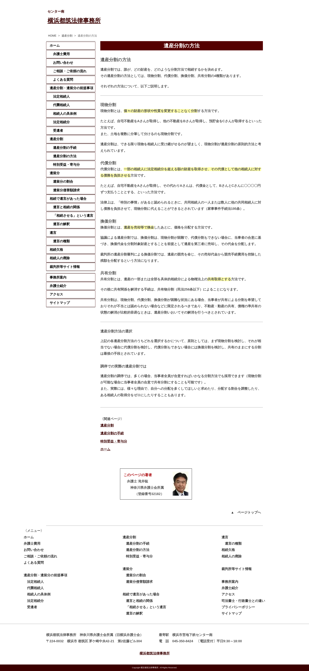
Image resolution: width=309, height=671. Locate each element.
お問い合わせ (63, 63)
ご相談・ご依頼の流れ (70, 71)
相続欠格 (56, 250)
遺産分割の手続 (112, 433)
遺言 (53, 233)
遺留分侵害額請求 (66, 190)
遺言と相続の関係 (66, 207)
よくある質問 (63, 79)
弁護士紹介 (58, 286)
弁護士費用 (61, 54)
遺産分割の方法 (64, 156)
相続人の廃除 (60, 258)
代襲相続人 (61, 105)
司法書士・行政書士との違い (243, 601)
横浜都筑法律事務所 (74, 20)
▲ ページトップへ (246, 512)
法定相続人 (61, 96)
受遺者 (58, 130)
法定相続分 (61, 122)
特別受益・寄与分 (113, 441)
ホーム (105, 449)
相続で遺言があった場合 (68, 199)
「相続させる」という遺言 (73, 215)
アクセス (56, 294)
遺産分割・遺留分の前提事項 (71, 88)
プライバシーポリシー (238, 607)
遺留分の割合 (63, 181)
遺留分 (55, 173)
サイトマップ (60, 303)
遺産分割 (67, 35)
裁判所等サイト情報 (65, 267)
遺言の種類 (61, 241)
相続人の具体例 (64, 114)
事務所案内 (58, 277)
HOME (52, 35)
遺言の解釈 (61, 224)
